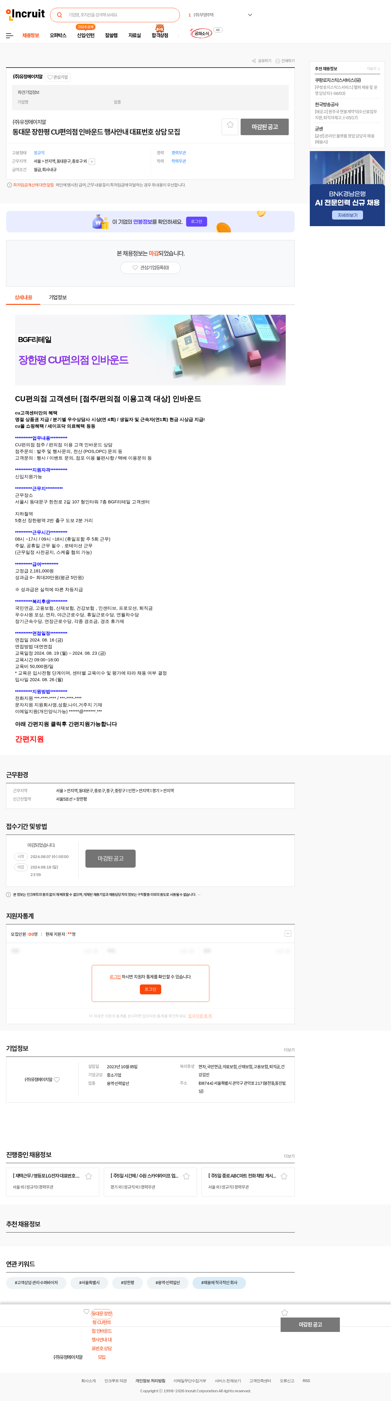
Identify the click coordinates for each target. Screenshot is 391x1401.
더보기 (289, 1050)
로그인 (115, 977)
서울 (59, 790)
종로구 (99, 790)
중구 (109, 790)
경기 (155, 790)
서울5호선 (64, 799)
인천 (131, 790)
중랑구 (120, 790)
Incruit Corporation (201, 1390)
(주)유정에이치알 (27, 77)
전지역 (72, 790)
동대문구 (86, 790)
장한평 (81, 799)
